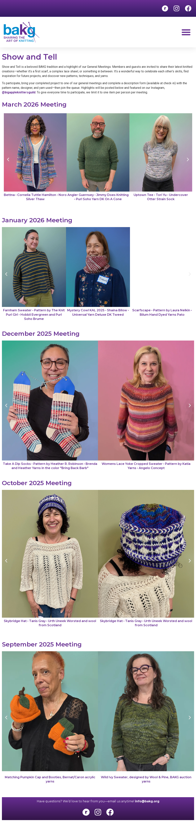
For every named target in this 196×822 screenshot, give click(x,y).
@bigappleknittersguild (18, 92)
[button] (186, 32)
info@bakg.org (147, 801)
